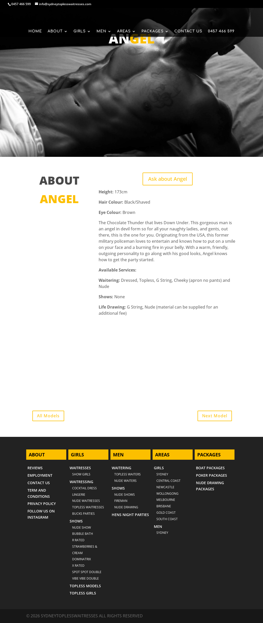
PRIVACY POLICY (41, 503)
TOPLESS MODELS (85, 585)
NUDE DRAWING (126, 507)
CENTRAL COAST (168, 480)
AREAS (124, 31)
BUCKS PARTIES (83, 513)
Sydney (162, 474)
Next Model (214, 416)
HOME (35, 31)
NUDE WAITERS (125, 480)
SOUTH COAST (167, 519)
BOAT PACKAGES (210, 467)
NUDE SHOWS (124, 494)
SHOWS (76, 521)
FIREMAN (120, 501)
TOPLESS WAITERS (127, 474)
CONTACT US (188, 31)
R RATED (78, 540)
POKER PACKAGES (211, 475)
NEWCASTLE (165, 487)
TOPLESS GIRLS (83, 593)
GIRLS (79, 31)
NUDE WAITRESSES (86, 501)
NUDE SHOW (81, 527)
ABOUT (55, 31)
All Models (48, 416)
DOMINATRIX (81, 559)
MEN (101, 31)
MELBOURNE (165, 500)
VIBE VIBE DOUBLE (85, 578)
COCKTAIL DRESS (84, 488)
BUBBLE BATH (82, 533)
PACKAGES (153, 31)
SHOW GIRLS (81, 474)
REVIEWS (35, 467)
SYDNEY (162, 532)
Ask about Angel (167, 178)
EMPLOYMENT (39, 475)
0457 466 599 (21, 4)
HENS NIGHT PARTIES (130, 514)
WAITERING (121, 467)
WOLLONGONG (167, 493)
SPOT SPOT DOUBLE (86, 572)
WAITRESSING (81, 481)
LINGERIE (78, 494)
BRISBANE (163, 506)
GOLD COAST (166, 512)
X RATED (78, 565)
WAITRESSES (80, 467)
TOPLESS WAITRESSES (88, 507)
